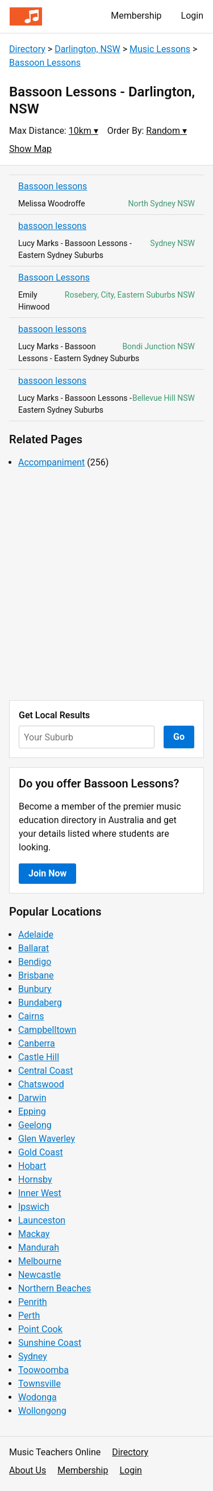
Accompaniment (51, 462)
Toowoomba (43, 1370)
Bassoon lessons (52, 186)
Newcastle (39, 1274)
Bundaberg (40, 1002)
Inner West (39, 1193)
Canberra (36, 1043)
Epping (32, 1111)
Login (192, 15)
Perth (29, 1315)
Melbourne (39, 1261)
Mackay (33, 1234)
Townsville (39, 1383)
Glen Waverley (46, 1138)
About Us (27, 1470)
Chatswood (41, 1084)
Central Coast (45, 1070)
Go (179, 736)
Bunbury (35, 989)
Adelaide (35, 934)
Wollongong (42, 1410)
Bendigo (34, 961)
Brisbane (36, 975)
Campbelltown (47, 1029)
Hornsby (35, 1179)
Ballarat (33, 948)
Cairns (31, 1016)
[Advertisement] (106, 584)
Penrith (32, 1302)
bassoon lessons (52, 226)
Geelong (35, 1125)
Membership (136, 15)
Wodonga (37, 1397)
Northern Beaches (54, 1288)
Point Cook (40, 1329)
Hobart (32, 1165)
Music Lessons (160, 49)
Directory (27, 49)
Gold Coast (40, 1152)
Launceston (41, 1220)
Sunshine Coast (49, 1342)
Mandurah (38, 1247)
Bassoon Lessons (45, 62)
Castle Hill (38, 1057)
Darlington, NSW (87, 49)
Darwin (32, 1097)
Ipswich (33, 1206)
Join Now (47, 873)
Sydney (32, 1356)
